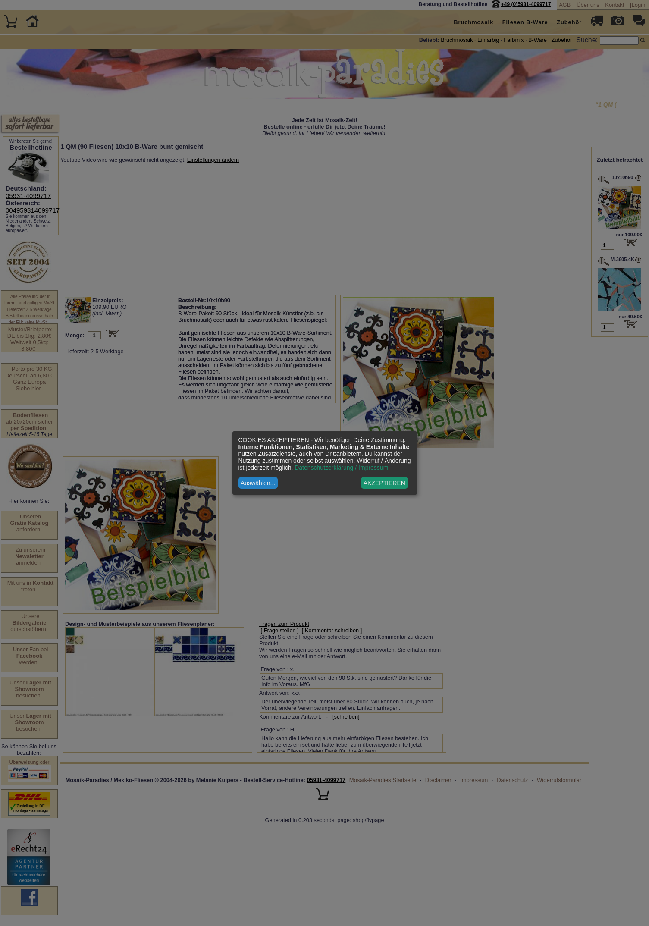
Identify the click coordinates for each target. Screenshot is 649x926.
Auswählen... (258, 483)
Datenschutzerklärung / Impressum (341, 467)
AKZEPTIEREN (384, 483)
